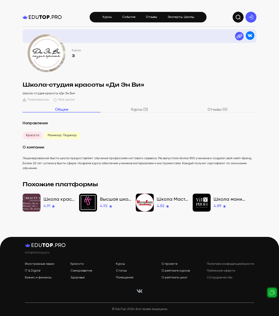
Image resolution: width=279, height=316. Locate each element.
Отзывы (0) (217, 110)
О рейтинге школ (174, 277)
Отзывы (151, 17)
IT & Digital (32, 270)
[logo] (42, 17)
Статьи (121, 270)
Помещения (124, 277)
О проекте (170, 264)
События (128, 17)
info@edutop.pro (37, 252)
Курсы (107, 17)
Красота (32, 135)
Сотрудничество (219, 277)
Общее (61, 110)
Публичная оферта (221, 270)
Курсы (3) (139, 110)
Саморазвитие (81, 270)
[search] (238, 17)
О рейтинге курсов (176, 270)
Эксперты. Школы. (181, 17)
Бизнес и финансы (38, 277)
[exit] (250, 17)
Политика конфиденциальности (230, 264)
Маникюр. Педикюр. (62, 135)
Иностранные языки (39, 264)
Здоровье (78, 277)
